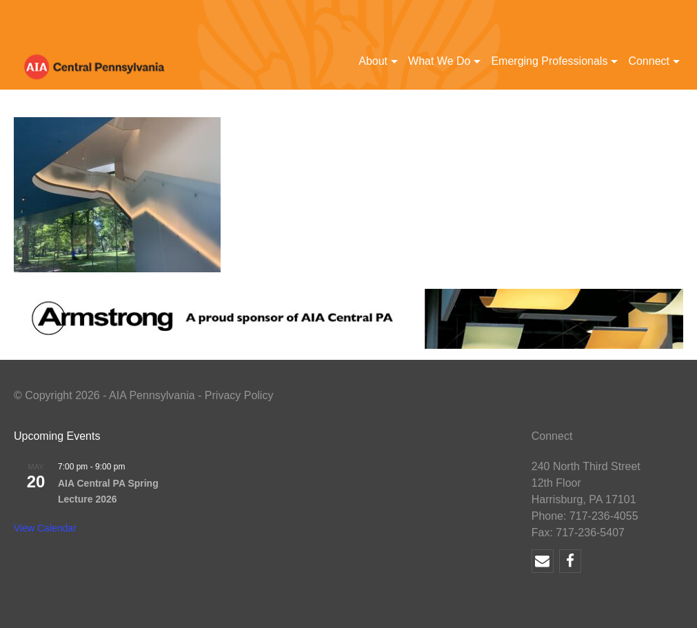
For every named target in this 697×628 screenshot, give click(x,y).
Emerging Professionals (549, 61)
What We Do (439, 61)
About (372, 61)
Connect (648, 61)
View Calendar (45, 528)
